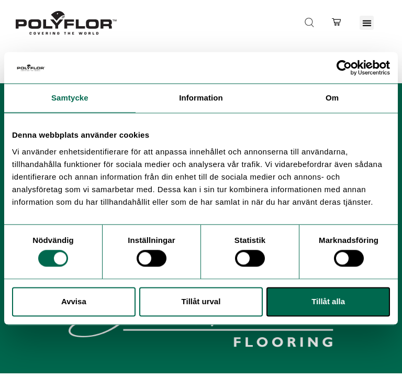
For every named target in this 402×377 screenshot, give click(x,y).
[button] (367, 23)
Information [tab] (201, 97)
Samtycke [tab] (69, 97)
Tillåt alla (328, 301)
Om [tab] (332, 97)
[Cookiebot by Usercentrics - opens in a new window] (344, 67)
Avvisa (73, 301)
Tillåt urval (201, 301)
